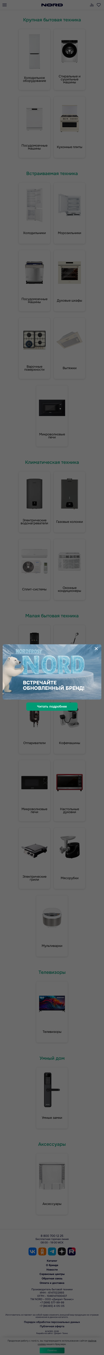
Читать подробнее (52, 706)
